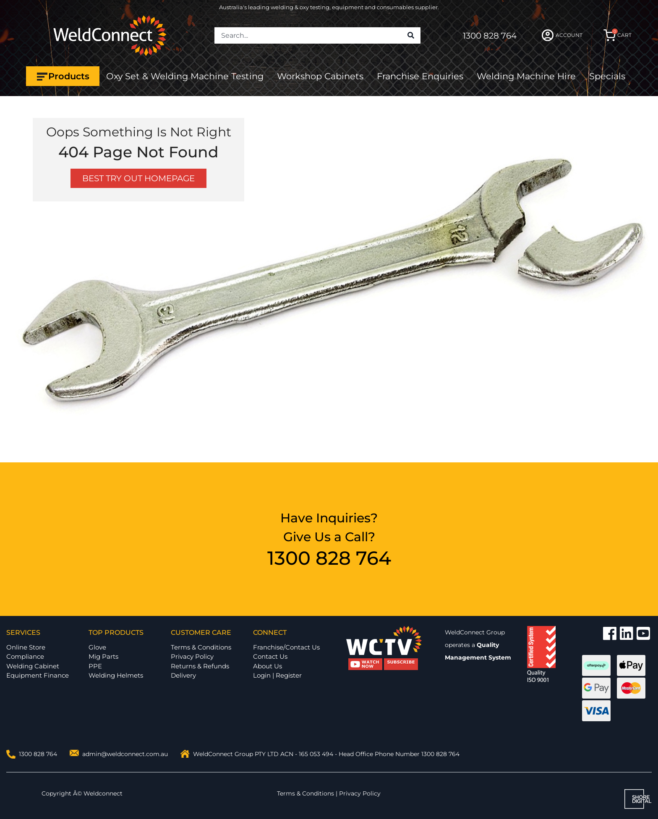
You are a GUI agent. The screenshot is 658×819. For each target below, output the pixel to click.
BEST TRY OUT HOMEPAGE (138, 178)
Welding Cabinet (32, 666)
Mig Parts (103, 656)
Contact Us (270, 656)
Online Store (25, 647)
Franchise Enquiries (420, 76)
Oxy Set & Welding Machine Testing (185, 76)
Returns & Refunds (200, 666)
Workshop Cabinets (320, 76)
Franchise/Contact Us (286, 647)
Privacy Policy (192, 656)
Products (62, 76)
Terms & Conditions (201, 647)
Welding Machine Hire (526, 76)
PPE (95, 666)
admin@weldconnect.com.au (125, 754)
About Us (267, 666)
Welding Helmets (116, 675)
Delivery (183, 675)
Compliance (25, 656)
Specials (607, 76)
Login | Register (277, 675)
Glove (97, 647)
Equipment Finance (37, 675)
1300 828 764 (490, 36)
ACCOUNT (562, 35)
